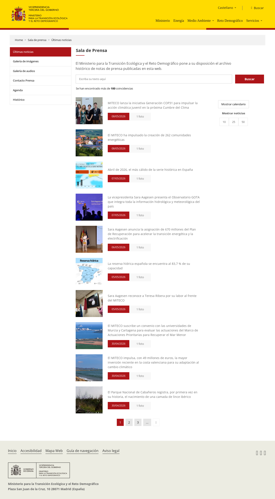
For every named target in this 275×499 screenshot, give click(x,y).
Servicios (252, 20)
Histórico (19, 100)
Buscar (250, 79)
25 (233, 122)
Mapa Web (54, 450)
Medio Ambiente (199, 20)
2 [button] (129, 422)
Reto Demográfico (230, 20)
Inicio (12, 450)
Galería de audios (24, 71)
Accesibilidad (31, 450)
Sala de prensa (37, 40)
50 (243, 122)
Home (19, 40)
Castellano (225, 8)
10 (224, 122)
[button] (214, 20)
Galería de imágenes (26, 61)
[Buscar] (256, 8)
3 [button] (138, 422)
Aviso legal (110, 450)
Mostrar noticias (233, 113)
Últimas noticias (61, 40)
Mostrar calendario (233, 104)
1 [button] (120, 422)
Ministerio (163, 20)
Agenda (18, 90)
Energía (178, 20)
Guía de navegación (82, 450)
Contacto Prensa (23, 80)
